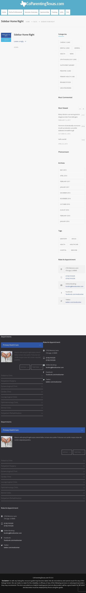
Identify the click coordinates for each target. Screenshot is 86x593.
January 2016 (64, 221)
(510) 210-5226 (70, 278)
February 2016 (65, 216)
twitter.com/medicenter (73, 302)
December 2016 (65, 193)
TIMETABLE (35, 367)
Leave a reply (19, 41)
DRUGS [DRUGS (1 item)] (74, 239)
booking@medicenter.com (74, 286)
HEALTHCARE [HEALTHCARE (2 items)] (74, 244)
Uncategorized (65, 88)
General (77, 48)
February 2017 (65, 181)
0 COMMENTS (6, 40)
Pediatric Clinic (65, 71)
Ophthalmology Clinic (68, 59)
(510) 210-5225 (70, 276)
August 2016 (64, 210)
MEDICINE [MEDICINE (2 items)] (74, 250)
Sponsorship (44, 12)
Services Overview (31, 12)
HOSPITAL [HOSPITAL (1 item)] (63, 250)
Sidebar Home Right (24, 34)
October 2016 (65, 204)
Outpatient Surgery (67, 65)
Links (61, 12)
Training (54, 12)
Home (4, 12)
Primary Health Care (67, 77)
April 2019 (63, 176)
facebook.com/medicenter (75, 294)
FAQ (67, 12)
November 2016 (65, 199)
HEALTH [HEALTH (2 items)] (62, 244)
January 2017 (64, 187)
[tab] (22, 345)
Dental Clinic (65, 48)
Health (62, 54)
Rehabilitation (65, 82)
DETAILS (23, 367)
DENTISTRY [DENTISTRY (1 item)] (63, 239)
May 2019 (63, 170)
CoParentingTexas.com (40, 578)
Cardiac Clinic (65, 42)
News (71, 54)
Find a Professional (15, 12)
